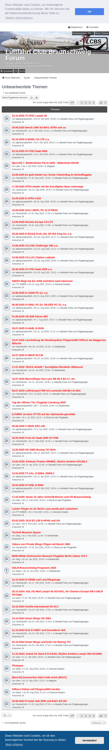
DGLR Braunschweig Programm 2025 (34, 567)
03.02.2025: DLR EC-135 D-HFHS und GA (36, 519)
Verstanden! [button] (89, 740)
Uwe (18, 165)
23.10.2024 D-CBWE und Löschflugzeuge (36, 579)
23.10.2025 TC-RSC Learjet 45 (29, 115)
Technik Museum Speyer (26, 531)
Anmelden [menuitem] (92, 26)
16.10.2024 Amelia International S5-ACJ (35, 605)
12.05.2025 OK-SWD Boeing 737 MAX (34, 449)
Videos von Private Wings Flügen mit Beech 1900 (41, 543)
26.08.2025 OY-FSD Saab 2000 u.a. (32, 268)
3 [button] (85, 102)
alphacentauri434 (24, 118)
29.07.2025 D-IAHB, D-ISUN (28, 327)
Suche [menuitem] (22, 70)
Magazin (51, 165)
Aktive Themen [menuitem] (102, 32)
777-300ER (21, 283)
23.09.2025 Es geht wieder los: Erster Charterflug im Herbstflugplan (52, 174)
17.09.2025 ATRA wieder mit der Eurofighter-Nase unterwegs (47, 185)
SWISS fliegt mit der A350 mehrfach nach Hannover (42, 280)
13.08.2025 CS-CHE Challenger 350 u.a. (35, 245)
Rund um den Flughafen (57, 417)
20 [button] (101, 102)
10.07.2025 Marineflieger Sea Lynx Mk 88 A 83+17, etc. (44, 378)
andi (18, 597)
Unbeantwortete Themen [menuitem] (83, 32)
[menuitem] (6, 70)
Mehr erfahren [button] (14, 744)
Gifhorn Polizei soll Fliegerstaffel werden (36, 688)
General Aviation (62, 283)
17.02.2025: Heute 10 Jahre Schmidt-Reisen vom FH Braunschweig (51, 496)
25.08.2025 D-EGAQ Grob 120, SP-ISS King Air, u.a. (42, 233)
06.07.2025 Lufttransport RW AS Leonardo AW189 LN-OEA (46, 390)
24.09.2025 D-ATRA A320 (26, 197)
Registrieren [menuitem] (75, 26)
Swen (18, 570)
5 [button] (93, 102)
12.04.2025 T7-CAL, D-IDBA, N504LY (33, 472)
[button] (72, 102)
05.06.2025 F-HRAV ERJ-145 (28, 425)
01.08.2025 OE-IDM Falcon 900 (30, 315)
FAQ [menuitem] (16, 70)
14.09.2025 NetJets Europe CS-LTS (32, 221)
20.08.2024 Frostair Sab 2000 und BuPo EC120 (39, 700)
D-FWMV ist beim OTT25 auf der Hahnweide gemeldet (43, 413)
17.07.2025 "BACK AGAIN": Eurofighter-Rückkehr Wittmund (47, 366)
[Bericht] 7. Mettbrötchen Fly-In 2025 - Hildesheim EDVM (45, 162)
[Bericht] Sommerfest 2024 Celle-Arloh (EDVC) (39, 676)
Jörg (18, 535)
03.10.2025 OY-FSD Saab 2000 (29, 150)
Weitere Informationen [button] (19, 17)
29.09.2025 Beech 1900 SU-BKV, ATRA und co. (39, 126)
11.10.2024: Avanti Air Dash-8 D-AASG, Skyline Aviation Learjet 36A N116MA (57, 653)
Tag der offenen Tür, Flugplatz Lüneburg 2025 (39, 401)
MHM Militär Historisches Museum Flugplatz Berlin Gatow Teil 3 (49, 555)
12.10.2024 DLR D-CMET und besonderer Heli (39, 629)
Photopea (17, 665)
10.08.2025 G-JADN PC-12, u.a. (30, 292)
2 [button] (81, 102)
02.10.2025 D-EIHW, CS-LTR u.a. (30, 138)
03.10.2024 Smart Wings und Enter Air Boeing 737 (41, 641)
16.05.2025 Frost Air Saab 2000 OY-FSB (35, 437)
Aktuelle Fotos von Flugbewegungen (77, 118)
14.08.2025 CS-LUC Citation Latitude (33, 256)
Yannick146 (21, 130)
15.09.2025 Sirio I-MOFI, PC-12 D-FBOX (35, 209)
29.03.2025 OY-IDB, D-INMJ (28, 484)
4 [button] (89, 102)
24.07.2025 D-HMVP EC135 (27, 354)
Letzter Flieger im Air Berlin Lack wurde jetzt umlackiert (45, 508)
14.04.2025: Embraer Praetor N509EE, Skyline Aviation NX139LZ (49, 460)
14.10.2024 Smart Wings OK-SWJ (31, 617)
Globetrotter (60, 346)
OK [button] (89, 11)
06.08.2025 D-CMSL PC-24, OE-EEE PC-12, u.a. (39, 304)
